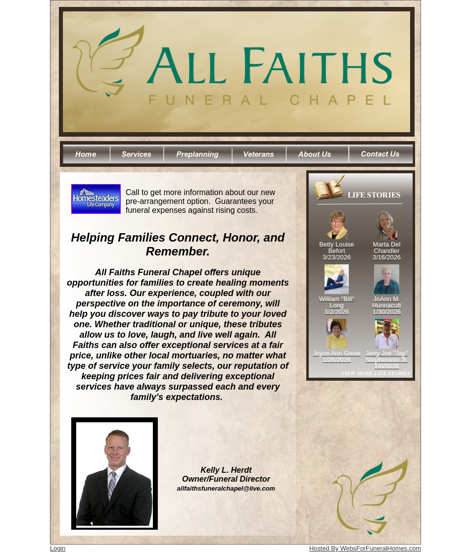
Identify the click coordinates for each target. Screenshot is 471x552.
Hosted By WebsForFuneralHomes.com (365, 548)
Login (57, 548)
